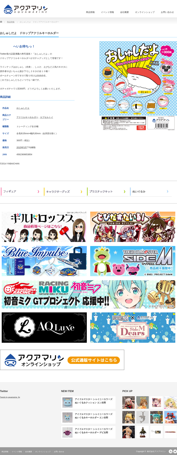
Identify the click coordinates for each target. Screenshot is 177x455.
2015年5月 (21, 147)
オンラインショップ (145, 12)
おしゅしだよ (23, 108)
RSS (170, 451)
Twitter (175, 451)
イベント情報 (107, 12)
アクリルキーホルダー (27, 117)
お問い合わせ (167, 12)
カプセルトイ (46, 117)
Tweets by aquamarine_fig (10, 397)
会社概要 (124, 12)
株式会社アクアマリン (156, 451)
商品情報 (90, 12)
